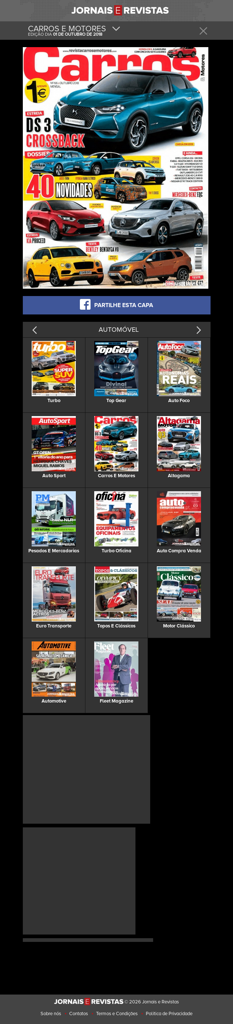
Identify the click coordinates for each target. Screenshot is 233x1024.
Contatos (78, 1014)
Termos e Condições (117, 1014)
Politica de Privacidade (169, 1014)
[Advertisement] (86, 768)
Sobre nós (50, 1014)
